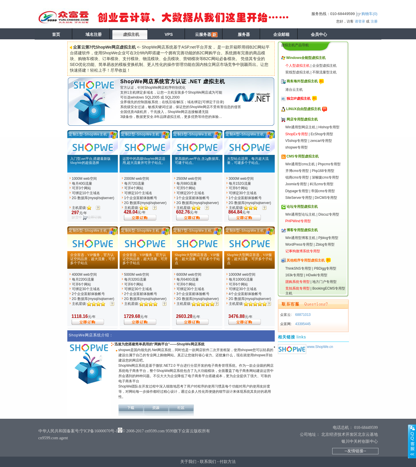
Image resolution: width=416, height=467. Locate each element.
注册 (374, 21)
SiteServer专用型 (298, 198)
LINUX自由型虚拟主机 (303, 109)
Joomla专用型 (296, 184)
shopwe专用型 (296, 147)
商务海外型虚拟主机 (302, 81)
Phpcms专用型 (329, 164)
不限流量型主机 (324, 72)
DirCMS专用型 (326, 198)
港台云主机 (294, 90)
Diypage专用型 (297, 191)
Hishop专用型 (328, 127)
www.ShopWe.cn (320, 347)
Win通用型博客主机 (300, 238)
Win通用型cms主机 (300, 164)
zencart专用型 (321, 141)
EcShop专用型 (322, 134)
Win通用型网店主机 (300, 127)
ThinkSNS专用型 (298, 268)
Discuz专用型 (328, 214)
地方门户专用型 (324, 282)
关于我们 (188, 461)
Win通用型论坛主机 (300, 214)
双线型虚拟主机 (297, 72)
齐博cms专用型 (297, 171)
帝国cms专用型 (323, 191)
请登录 (360, 21)
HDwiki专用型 (316, 275)
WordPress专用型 (299, 244)
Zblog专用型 (325, 244)
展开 (412, 441)
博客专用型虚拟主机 (302, 230)
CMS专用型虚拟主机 (303, 156)
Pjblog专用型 (328, 238)
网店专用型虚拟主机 (302, 119)
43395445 (302, 324)
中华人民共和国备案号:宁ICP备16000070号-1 (78, 431)
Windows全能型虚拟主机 (306, 58)
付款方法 (228, 461)
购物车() (369, 14)
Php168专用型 (323, 171)
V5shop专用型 (296, 141)
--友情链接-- (355, 451)
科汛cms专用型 (321, 184)
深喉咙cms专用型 (325, 177)
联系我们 (208, 461)
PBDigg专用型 (325, 268)
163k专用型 (294, 275)
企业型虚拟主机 (324, 66)
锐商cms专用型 (297, 177)
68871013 (302, 315)
